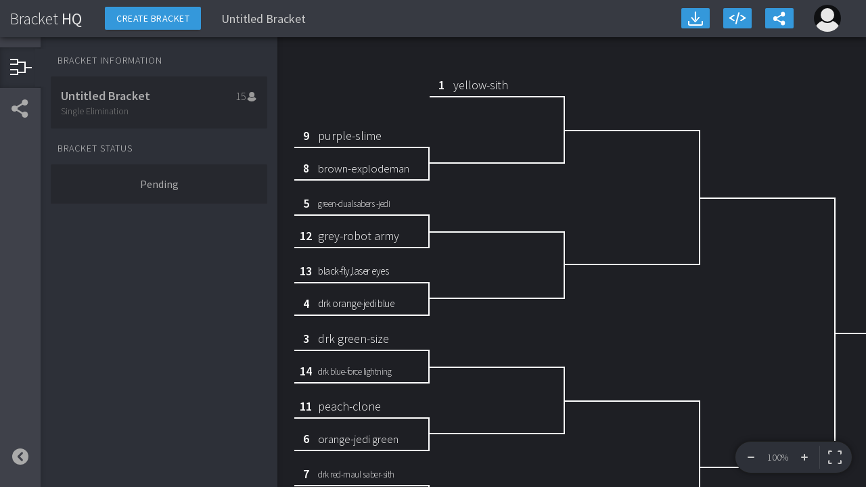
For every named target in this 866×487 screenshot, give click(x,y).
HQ (46, 18)
